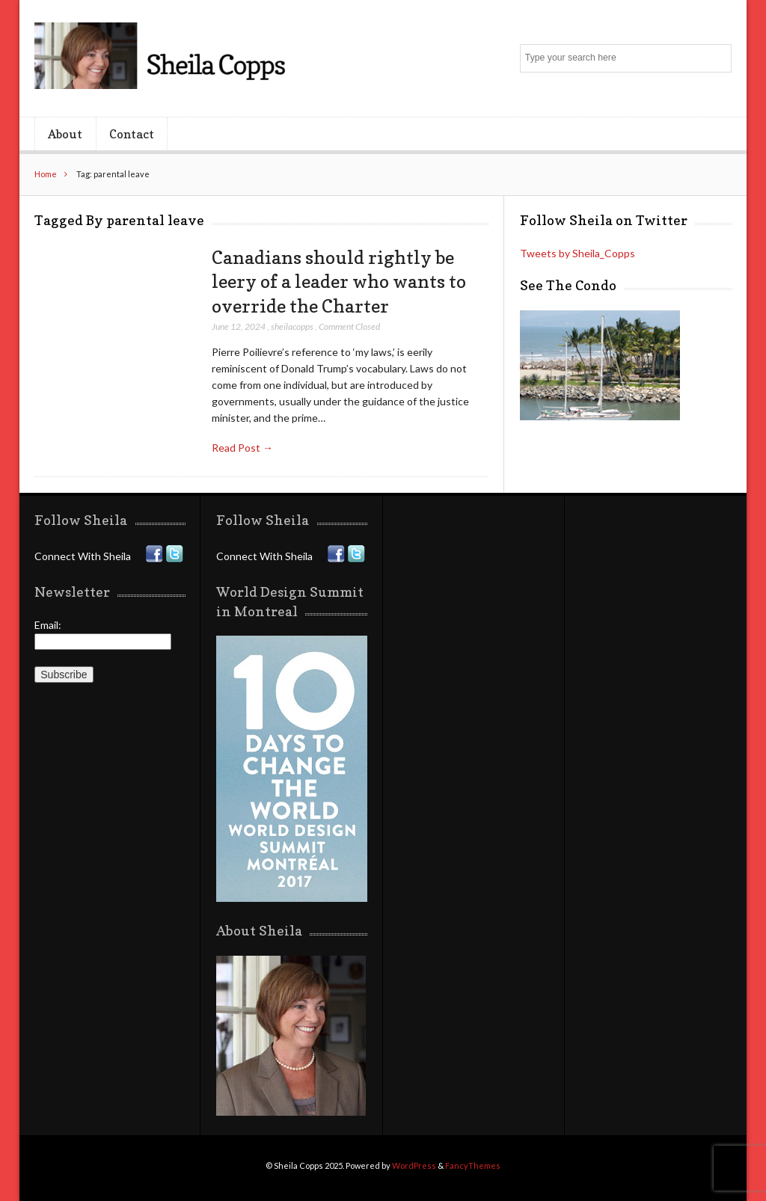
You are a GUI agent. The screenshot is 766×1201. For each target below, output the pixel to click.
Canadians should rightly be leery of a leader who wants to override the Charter (339, 281)
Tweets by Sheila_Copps (577, 253)
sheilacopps (292, 326)
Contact (131, 133)
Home (45, 174)
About (65, 133)
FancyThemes (472, 1165)
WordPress (414, 1165)
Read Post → (242, 447)
